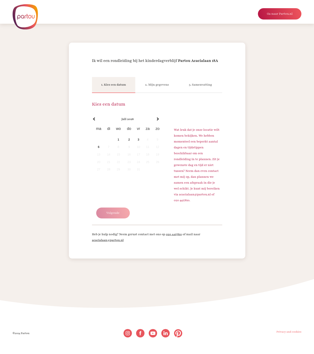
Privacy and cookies (288, 331)
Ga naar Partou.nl (280, 14)
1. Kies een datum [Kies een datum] (113, 85)
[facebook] (140, 333)
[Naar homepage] (25, 17)
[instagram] (127, 333)
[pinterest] (178, 333)
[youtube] (153, 333)
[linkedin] (165, 333)
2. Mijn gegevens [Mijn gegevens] (157, 85)
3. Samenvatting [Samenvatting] (200, 85)
